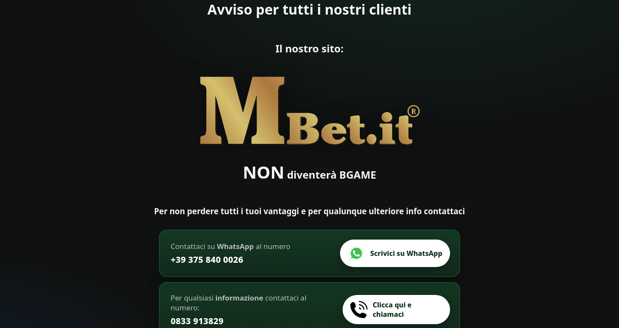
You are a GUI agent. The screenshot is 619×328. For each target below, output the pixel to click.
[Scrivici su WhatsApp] (395, 253)
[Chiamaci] (396, 309)
